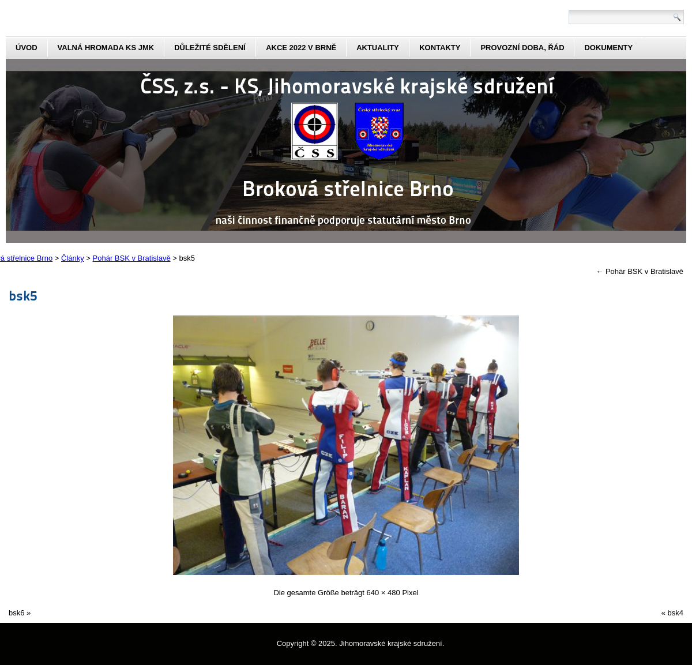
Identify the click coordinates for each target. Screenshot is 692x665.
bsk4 (675, 612)
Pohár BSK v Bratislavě (639, 271)
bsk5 (23, 295)
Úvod (26, 47)
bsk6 (16, 612)
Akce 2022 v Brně (301, 47)
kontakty (439, 47)
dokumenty (608, 47)
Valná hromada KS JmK (106, 47)
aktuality (377, 47)
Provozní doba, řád (522, 47)
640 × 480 (383, 592)
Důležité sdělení (210, 47)
